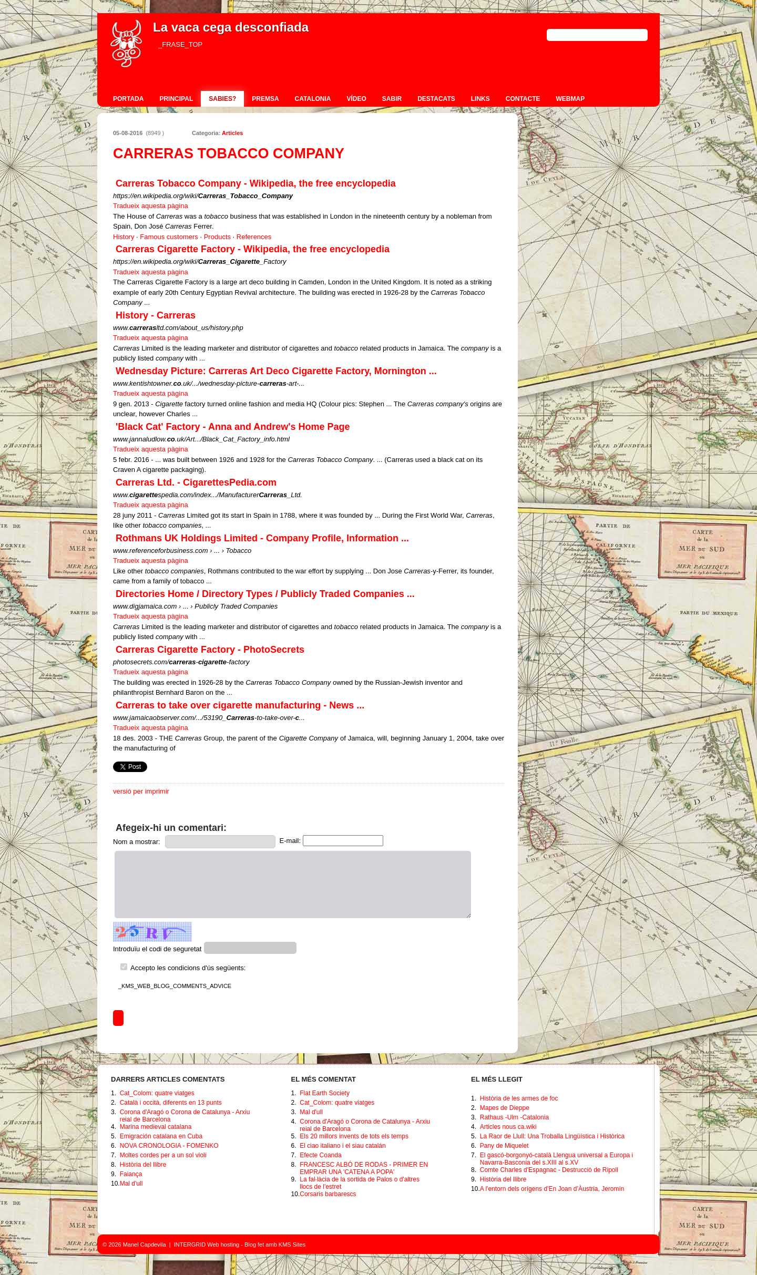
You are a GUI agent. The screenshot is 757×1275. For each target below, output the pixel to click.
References (254, 237)
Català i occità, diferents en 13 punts (171, 1102)
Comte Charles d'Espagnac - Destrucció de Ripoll (549, 1170)
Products (217, 237)
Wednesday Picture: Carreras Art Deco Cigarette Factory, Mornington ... (276, 371)
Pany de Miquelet (504, 1145)
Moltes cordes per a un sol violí (163, 1155)
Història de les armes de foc (519, 1098)
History (123, 237)
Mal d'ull (131, 1183)
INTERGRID (190, 1244)
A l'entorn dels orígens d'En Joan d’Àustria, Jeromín (552, 1188)
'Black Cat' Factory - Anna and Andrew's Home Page (233, 426)
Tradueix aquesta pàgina (150, 206)
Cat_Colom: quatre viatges (157, 1093)
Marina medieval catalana (156, 1126)
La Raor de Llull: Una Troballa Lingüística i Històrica (552, 1136)
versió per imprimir (141, 791)
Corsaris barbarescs (328, 1194)
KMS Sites (292, 1244)
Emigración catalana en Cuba (161, 1136)
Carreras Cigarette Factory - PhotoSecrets (210, 649)
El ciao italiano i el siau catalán (342, 1145)
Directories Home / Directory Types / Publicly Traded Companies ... (265, 594)
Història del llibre (143, 1164)
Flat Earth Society (325, 1093)
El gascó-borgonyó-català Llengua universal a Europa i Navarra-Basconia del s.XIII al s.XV (556, 1158)
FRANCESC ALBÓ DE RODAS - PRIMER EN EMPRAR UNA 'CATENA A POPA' (364, 1168)
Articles (232, 133)
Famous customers (169, 237)
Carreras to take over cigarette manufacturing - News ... (240, 705)
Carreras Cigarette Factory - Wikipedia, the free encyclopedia (253, 249)
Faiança (131, 1174)
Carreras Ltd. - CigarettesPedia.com (196, 482)
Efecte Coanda (320, 1155)
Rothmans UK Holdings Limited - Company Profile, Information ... (262, 538)
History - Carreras (156, 315)
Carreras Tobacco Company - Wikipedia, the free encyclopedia (256, 183)
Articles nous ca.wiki (508, 1126)
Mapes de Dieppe (504, 1108)
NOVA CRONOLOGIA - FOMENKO (169, 1145)
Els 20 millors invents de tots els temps (354, 1136)
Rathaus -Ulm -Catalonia (514, 1117)
